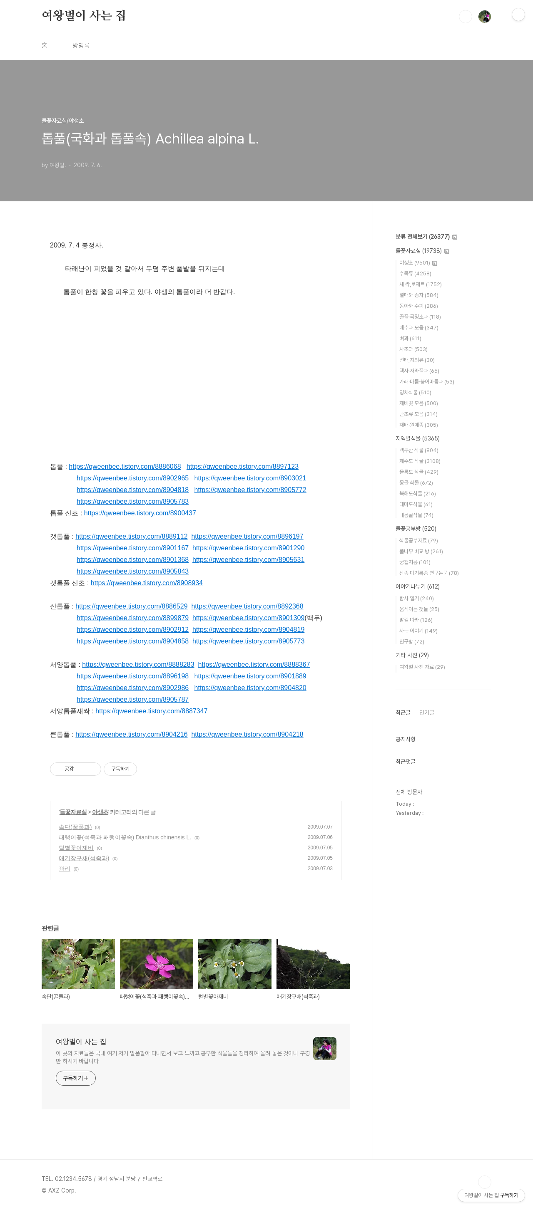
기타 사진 (412, 655)
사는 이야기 (418, 631)
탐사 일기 (416, 598)
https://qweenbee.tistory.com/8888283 (138, 664)
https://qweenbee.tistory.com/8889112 (131, 536)
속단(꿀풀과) (75, 827)
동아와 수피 (418, 306)
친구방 (411, 641)
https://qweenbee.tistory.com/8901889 (250, 676)
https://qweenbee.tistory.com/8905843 (133, 571)
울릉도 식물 (418, 472)
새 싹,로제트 (420, 284)
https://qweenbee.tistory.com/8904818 (133, 489)
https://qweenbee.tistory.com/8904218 (247, 734)
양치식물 (415, 392)
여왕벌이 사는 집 (84, 16)
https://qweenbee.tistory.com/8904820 (250, 687)
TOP (484, 1182)
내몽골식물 (416, 515)
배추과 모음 (418, 327)
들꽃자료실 (73, 812)
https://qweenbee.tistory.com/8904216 (131, 734)
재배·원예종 (418, 425)
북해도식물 (417, 493)
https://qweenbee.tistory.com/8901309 (248, 617)
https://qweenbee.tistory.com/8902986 (133, 687)
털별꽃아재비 (76, 847)
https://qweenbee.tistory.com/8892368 (247, 606)
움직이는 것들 (419, 609)
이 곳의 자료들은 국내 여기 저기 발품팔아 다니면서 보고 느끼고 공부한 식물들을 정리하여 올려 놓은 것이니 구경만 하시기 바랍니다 (183, 1057)
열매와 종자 (418, 295)
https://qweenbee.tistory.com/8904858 (133, 641)
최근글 (403, 712)
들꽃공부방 (416, 528)
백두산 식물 (418, 450)
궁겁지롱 (415, 562)
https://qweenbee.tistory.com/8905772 (250, 489)
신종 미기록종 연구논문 (429, 573)
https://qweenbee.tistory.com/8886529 (131, 606)
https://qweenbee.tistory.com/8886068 (125, 466)
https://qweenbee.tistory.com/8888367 (254, 664)
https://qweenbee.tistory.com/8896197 (247, 536)
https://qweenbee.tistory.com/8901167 (133, 548)
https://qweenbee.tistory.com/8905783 (133, 501)
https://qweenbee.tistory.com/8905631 (248, 559)
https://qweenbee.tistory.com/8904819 (248, 629)
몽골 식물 (416, 483)
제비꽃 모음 (418, 403)
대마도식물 (416, 504)
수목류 (415, 273)
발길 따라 (416, 620)
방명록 (81, 45)
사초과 (413, 349)
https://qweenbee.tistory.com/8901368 (133, 559)
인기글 (426, 712)
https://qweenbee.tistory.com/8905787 (133, 699)
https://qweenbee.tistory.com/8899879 (133, 617)
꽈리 (64, 868)
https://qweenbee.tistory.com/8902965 (133, 478)
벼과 (410, 338)
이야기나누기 (418, 586)
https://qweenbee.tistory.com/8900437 (140, 513)
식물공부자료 (418, 540)
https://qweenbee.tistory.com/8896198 (133, 676)
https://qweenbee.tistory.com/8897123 (243, 466)
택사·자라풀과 (419, 371)
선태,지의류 (417, 360)
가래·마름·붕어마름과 (426, 382)
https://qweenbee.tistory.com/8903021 (250, 478)
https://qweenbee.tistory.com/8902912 (133, 629)
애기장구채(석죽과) (84, 858)
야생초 (100, 812)
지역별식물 (418, 438)
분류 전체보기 (426, 236)
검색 (465, 16)
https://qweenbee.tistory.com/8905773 (248, 641)
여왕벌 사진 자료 (422, 667)
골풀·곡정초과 (420, 317)
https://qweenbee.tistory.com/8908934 (147, 582)
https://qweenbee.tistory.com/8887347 (151, 711)
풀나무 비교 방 (421, 551)
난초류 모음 (418, 414)
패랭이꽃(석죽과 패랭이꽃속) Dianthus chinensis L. (125, 837)
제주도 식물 (420, 461)
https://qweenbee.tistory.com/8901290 (248, 548)
